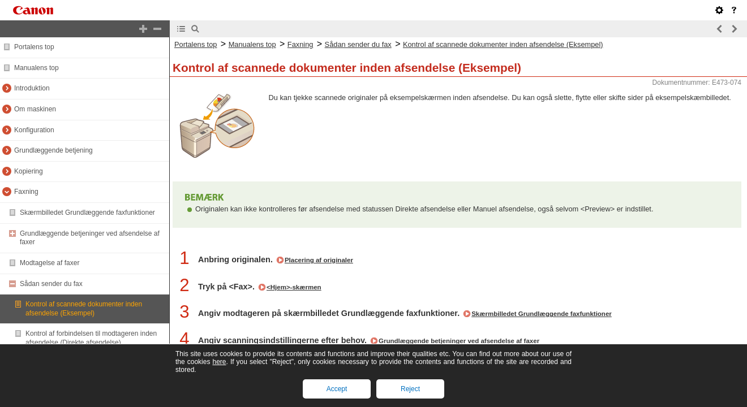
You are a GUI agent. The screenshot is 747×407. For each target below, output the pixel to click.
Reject (410, 389)
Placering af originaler (319, 260)
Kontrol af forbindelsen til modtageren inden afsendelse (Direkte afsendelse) (91, 338)
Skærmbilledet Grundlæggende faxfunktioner (87, 213)
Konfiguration (34, 130)
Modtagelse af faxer (49, 263)
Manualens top (36, 68)
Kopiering (28, 171)
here (219, 362)
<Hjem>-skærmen (294, 287)
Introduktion (32, 88)
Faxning (26, 192)
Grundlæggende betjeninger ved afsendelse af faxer (459, 340)
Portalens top (34, 47)
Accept (337, 389)
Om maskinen (35, 109)
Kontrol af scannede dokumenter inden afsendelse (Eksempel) (83, 308)
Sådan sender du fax (51, 284)
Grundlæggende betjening (53, 150)
